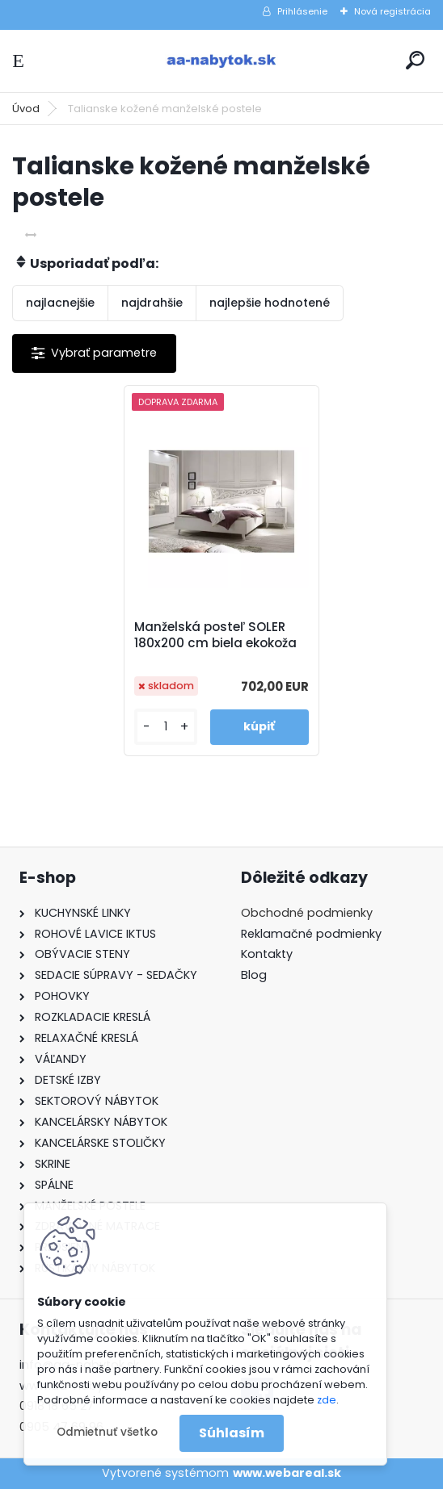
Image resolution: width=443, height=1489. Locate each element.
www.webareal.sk (287, 1473)
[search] (415, 60)
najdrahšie (152, 303)
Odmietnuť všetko (107, 1432)
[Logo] (221, 61)
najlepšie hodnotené (269, 303)
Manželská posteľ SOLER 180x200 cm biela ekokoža (215, 635)
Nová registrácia (392, 11)
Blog (254, 975)
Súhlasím (231, 1433)
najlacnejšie (60, 303)
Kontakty (267, 954)
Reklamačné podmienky (311, 934)
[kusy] (165, 727)
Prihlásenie (302, 11)
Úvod (26, 108)
